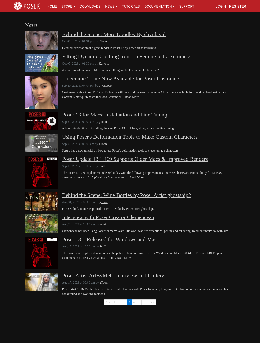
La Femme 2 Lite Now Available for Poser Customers (121, 79)
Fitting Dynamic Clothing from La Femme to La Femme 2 (126, 56)
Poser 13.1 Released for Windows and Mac (109, 239)
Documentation (158, 6)
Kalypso (104, 63)
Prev (107, 302)
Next (152, 302)
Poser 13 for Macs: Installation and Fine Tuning (114, 115)
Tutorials (131, 6)
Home (52, 6)
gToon (103, 41)
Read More (132, 97)
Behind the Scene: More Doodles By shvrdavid (114, 34)
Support (186, 6)
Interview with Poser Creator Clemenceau (108, 217)
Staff (102, 166)
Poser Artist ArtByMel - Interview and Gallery (113, 275)
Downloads (90, 6)
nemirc (103, 224)
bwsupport (105, 85)
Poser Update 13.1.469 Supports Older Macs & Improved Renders (135, 159)
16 (144, 302)
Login (221, 6)
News (110, 6)
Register (237, 6)
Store (67, 6)
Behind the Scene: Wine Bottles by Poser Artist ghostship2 (126, 195)
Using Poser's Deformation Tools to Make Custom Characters (130, 137)
